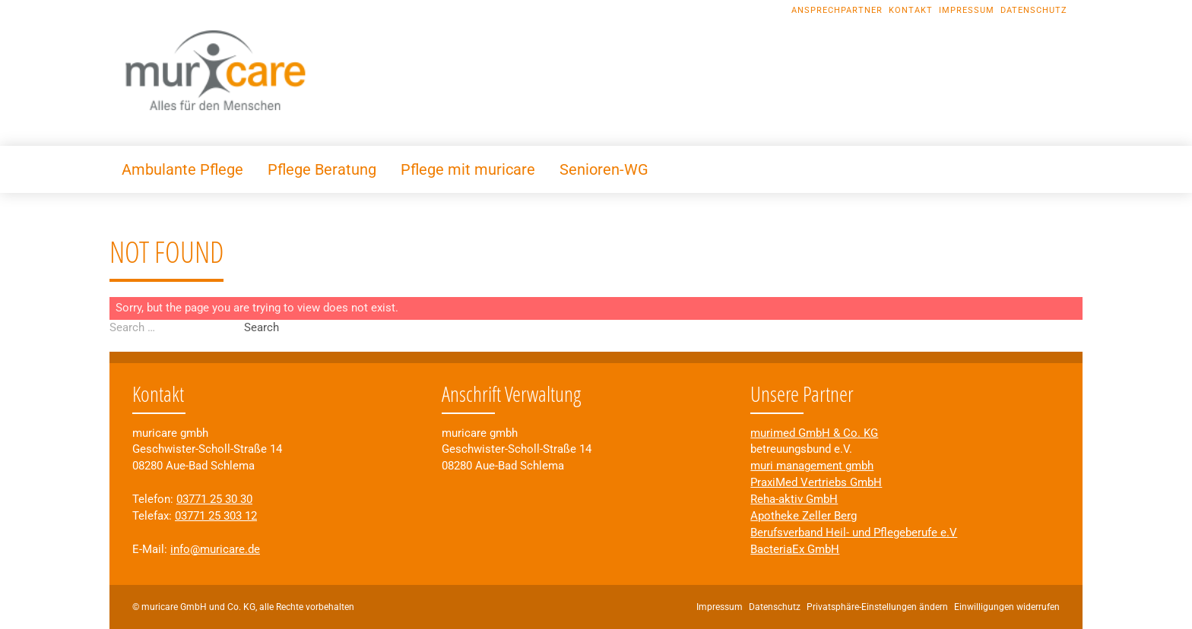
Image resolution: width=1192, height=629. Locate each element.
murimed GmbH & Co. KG (814, 433)
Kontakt (911, 10)
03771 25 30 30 (214, 499)
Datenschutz (1033, 10)
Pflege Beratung (322, 169)
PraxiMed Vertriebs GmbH (816, 482)
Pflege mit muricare (468, 169)
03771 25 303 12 (216, 516)
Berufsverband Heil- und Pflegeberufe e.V (853, 532)
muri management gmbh (811, 466)
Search (261, 327)
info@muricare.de (215, 549)
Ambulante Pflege (182, 169)
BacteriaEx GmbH (794, 549)
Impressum (966, 10)
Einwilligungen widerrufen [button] (1007, 607)
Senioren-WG (604, 169)
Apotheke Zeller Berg (803, 516)
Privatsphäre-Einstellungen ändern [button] (877, 607)
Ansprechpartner (837, 10)
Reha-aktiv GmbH (794, 499)
